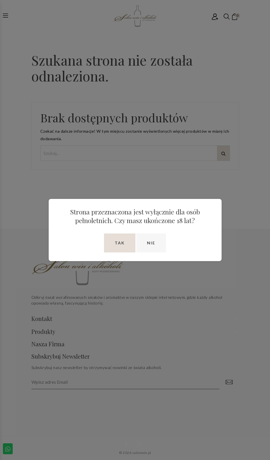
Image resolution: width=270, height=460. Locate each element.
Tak (120, 242)
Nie (151, 242)
